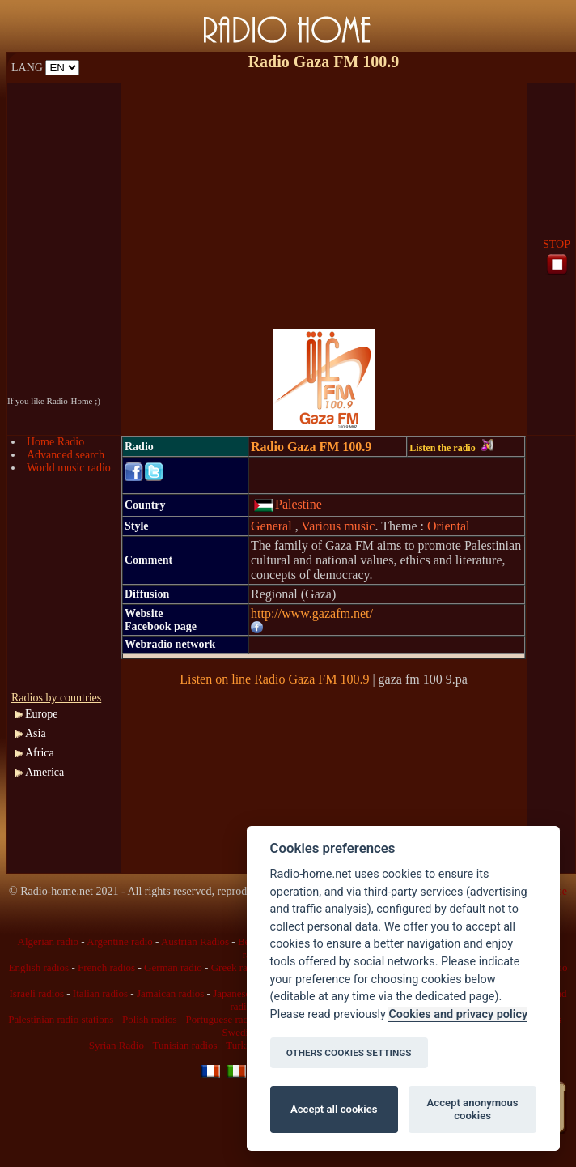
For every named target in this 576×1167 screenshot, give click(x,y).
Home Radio (55, 442)
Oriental (448, 526)
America (44, 772)
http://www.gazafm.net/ (312, 613)
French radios (106, 967)
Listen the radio (451, 448)
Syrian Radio (116, 1045)
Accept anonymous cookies (473, 1109)
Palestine (287, 504)
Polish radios (149, 1019)
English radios (38, 967)
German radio (173, 967)
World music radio (69, 468)
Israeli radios (36, 993)
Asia (35, 733)
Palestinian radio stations (60, 1019)
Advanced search (65, 455)
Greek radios (238, 967)
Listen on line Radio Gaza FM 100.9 (274, 679)
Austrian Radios (195, 941)
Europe (41, 714)
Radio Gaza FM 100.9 (311, 447)
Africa (39, 753)
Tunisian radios (185, 1045)
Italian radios (100, 993)
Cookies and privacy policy (457, 1014)
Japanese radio (243, 993)
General (273, 526)
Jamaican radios (170, 993)
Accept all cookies (333, 1109)
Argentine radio (120, 941)
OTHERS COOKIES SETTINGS (349, 1052)
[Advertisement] (323, 196)
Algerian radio (48, 941)
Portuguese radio (220, 1019)
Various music (338, 526)
